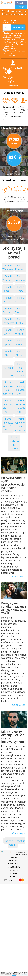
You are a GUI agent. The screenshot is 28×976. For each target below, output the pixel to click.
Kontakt (8, 880)
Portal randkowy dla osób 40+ (8, 406)
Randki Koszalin (19, 331)
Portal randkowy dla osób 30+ (20, 388)
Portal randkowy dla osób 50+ (20, 406)
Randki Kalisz (8, 299)
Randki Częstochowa (9, 321)
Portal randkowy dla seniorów (14, 443)
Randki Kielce (20, 342)
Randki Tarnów (19, 288)
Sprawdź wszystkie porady (15, 842)
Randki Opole (8, 342)
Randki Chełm (20, 353)
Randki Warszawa (7, 267)
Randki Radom (7, 310)
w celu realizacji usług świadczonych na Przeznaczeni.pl (14, 45)
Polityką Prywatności (24, 974)
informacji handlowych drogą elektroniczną (14, 53)
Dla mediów (14, 867)
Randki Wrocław (7, 278)
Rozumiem (14, 975)
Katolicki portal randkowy (7, 371)
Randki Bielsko (19, 321)
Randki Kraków (19, 267)
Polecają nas (14, 863)
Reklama (14, 870)
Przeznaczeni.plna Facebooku (21, 853)
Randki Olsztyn (19, 299)
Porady (14, 873)
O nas (14, 857)
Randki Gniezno (19, 310)
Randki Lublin (8, 331)
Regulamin (14, 860)
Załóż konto (18, 27)
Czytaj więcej (18, 576)
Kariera (14, 876)
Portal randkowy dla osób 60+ (8, 424)
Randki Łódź (8, 288)
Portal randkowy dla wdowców (20, 424)
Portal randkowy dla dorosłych (7, 388)
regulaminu (8, 35)
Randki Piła (8, 353)
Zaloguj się (21, 3)
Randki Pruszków (20, 278)
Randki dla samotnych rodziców (20, 369)
